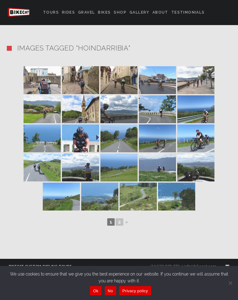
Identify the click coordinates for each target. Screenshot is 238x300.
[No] (230, 283)
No (110, 291)
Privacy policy (135, 291)
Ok (95, 291)
